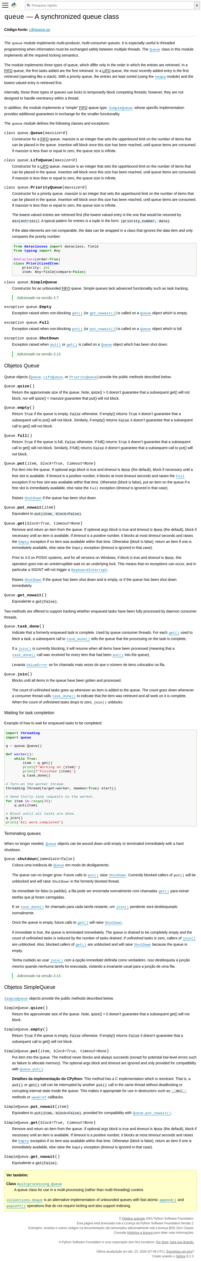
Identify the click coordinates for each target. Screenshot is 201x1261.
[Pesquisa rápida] (109, 5)
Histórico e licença (140, 1233)
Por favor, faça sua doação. (175, 1242)
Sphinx (181, 1256)
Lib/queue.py (39, 29)
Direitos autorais (133, 1218)
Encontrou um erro (179, 1251)
